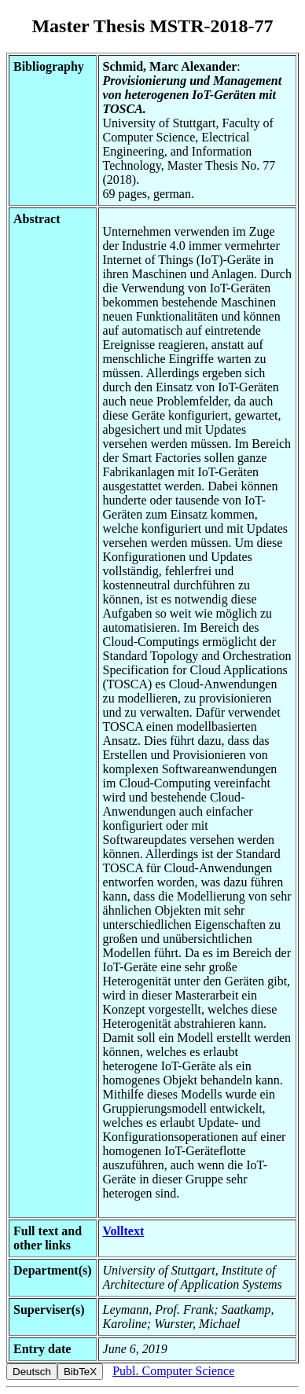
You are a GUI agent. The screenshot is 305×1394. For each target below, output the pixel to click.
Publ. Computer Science (173, 1370)
